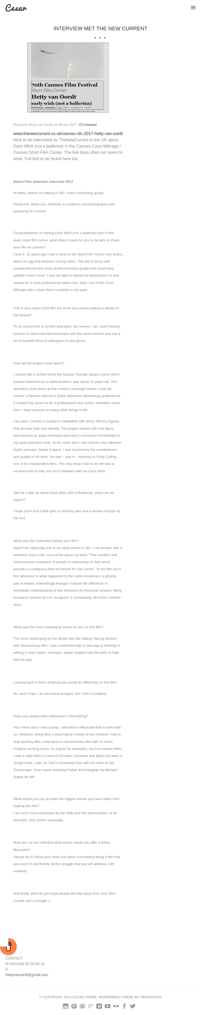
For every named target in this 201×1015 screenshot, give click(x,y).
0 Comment (88, 124)
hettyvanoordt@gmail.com (26, 975)
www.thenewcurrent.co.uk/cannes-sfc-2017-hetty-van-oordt (68, 133)
